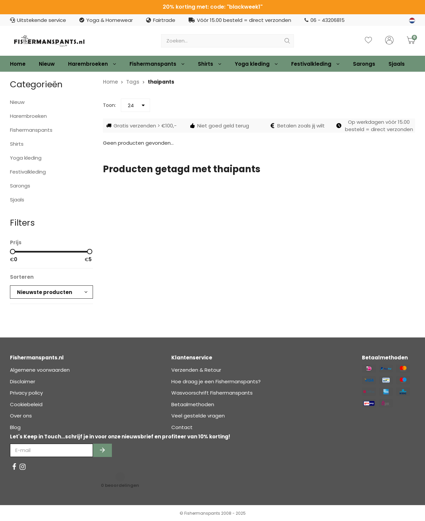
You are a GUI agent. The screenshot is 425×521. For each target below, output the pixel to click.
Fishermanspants (157, 63)
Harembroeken (92, 63)
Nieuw (47, 63)
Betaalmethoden (192, 404)
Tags (132, 81)
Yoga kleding (256, 63)
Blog (15, 427)
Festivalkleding (315, 63)
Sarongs (364, 63)
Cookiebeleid (26, 404)
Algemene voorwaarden (40, 369)
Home (18, 63)
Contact (182, 427)
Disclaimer (22, 381)
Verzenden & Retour (196, 369)
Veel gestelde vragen (198, 415)
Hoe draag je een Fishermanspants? (216, 381)
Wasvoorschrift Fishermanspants (212, 392)
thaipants (161, 81)
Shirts (209, 63)
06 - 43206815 (324, 20)
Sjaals (396, 63)
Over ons (21, 415)
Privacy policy (26, 392)
